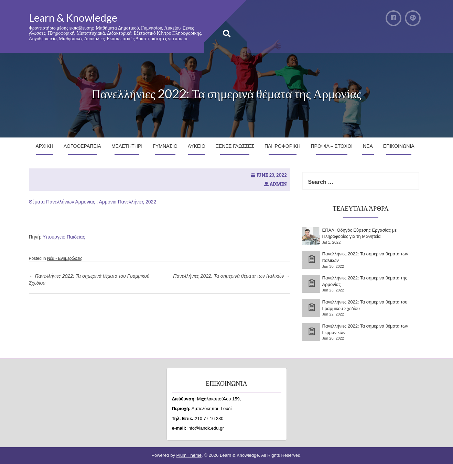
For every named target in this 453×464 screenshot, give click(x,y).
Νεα (368, 146)
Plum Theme (189, 455)
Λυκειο (196, 146)
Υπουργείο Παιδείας (64, 237)
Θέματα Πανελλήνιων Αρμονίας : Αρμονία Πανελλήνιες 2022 (93, 202)
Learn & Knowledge (73, 17)
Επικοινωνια (398, 146)
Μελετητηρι (126, 146)
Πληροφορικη (283, 146)
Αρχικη (44, 146)
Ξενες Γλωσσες (235, 146)
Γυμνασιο (165, 146)
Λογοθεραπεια (82, 146)
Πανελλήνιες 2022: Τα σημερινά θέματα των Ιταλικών (231, 276)
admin (278, 184)
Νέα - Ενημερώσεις (64, 258)
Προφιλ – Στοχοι (332, 146)
